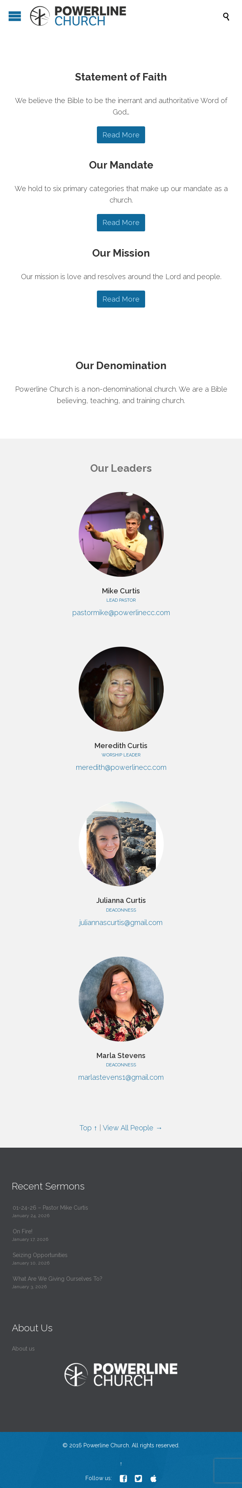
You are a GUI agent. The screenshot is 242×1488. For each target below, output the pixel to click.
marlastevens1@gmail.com (121, 1077)
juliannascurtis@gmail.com (121, 922)
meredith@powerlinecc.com (121, 767)
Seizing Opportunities (40, 1255)
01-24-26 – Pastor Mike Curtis (50, 1208)
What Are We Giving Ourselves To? (57, 1279)
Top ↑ (88, 1128)
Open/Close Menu (15, 16)
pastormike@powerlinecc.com (121, 612)
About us (23, 1348)
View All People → (133, 1128)
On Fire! (22, 1231)
